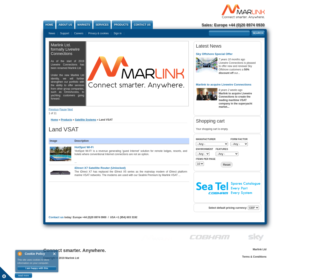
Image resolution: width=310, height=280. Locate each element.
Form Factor (239, 139)
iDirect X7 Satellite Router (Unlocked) (100, 168)
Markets (84, 24)
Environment (204, 149)
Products (121, 24)
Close (54, 253)
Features (222, 149)
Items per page (205, 159)
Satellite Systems (85, 119)
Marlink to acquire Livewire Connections (223, 84)
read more (23, 275)
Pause (63, 109)
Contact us (142, 24)
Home (49, 24)
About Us (65, 24)
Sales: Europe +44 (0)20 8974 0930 (233, 25)
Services (102, 24)
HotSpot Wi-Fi (84, 147)
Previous (54, 109)
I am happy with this (36, 268)
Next (70, 109)
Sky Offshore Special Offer (214, 54)
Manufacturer (205, 139)
